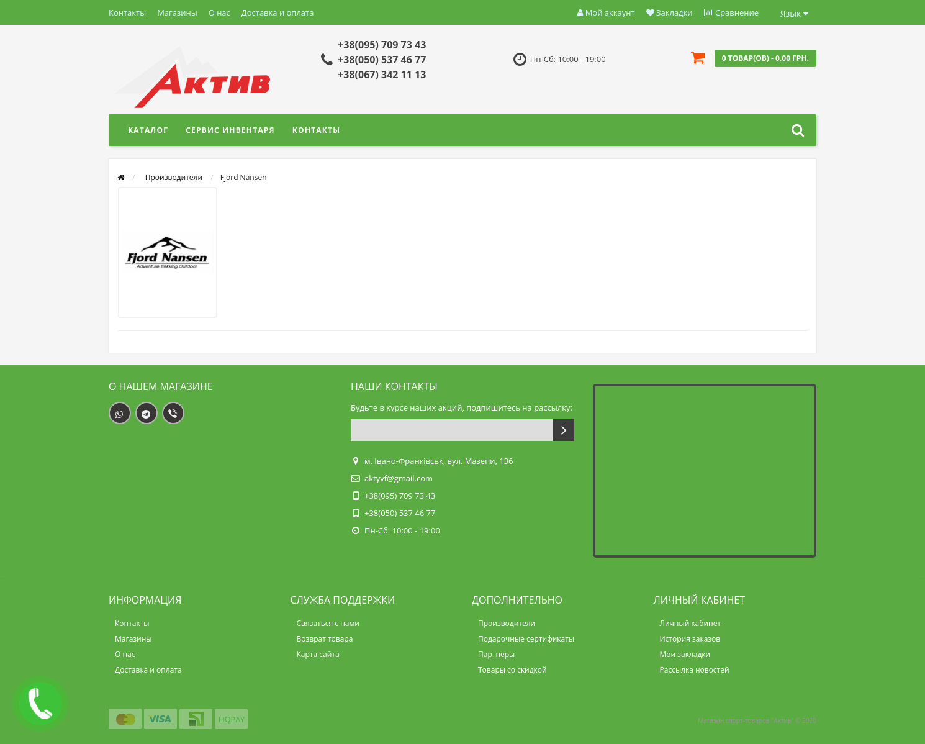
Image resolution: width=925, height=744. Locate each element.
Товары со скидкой (512, 670)
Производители (506, 623)
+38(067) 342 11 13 (382, 74)
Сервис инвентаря (230, 130)
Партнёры (496, 654)
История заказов (690, 638)
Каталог (148, 130)
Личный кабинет (690, 623)
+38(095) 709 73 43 (382, 45)
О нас (219, 12)
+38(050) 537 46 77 (382, 59)
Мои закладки (685, 654)
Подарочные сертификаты (526, 638)
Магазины (177, 12)
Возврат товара (325, 638)
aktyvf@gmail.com (398, 478)
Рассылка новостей (694, 670)
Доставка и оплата (277, 12)
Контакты (127, 12)
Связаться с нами (328, 623)
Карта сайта (318, 654)
